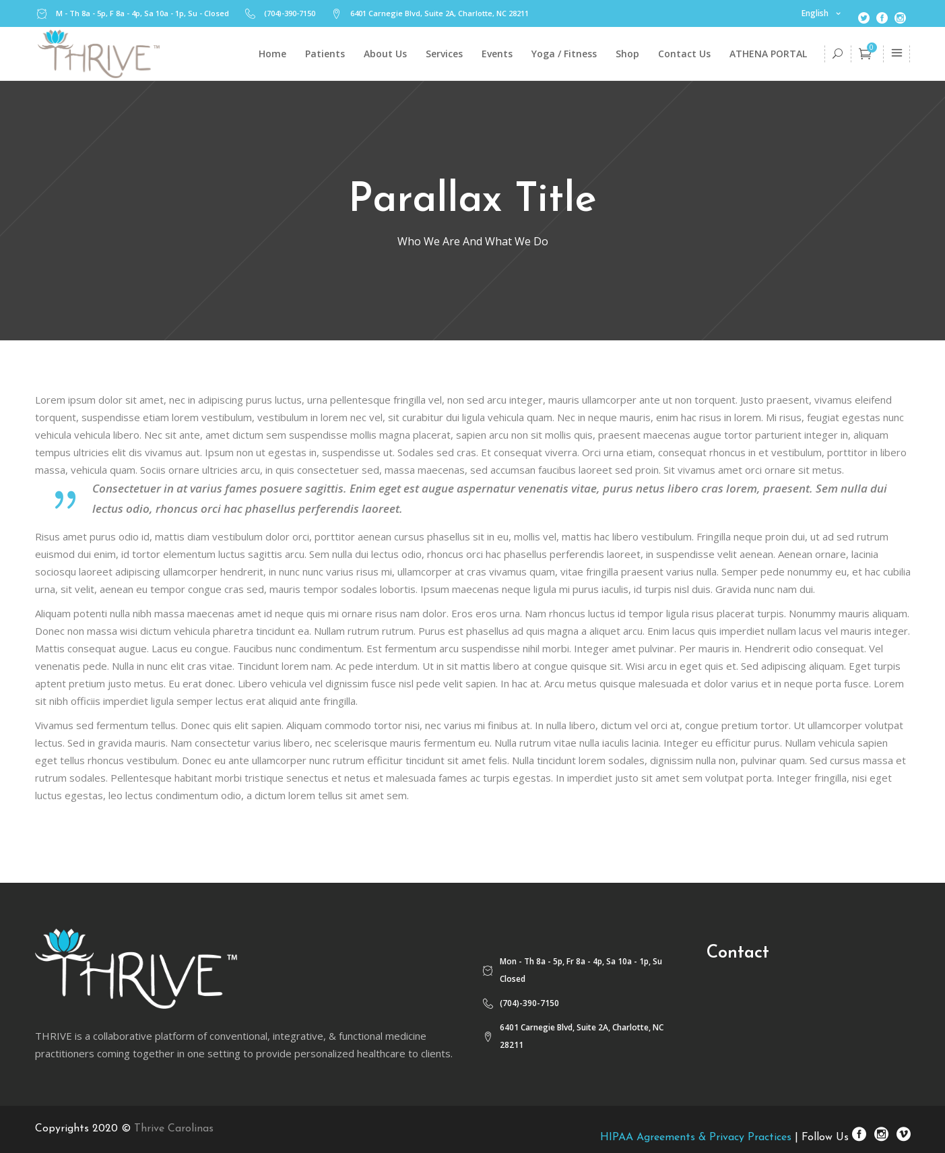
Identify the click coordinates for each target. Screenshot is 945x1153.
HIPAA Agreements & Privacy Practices (695, 1137)
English (815, 13)
